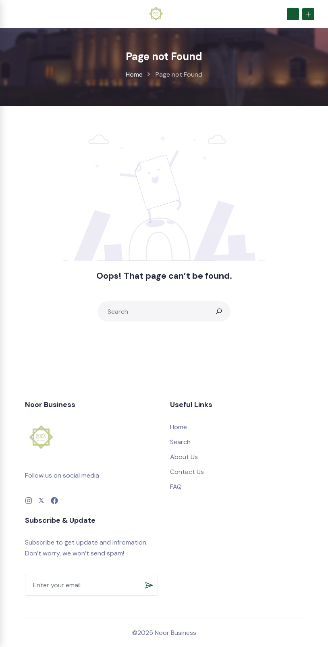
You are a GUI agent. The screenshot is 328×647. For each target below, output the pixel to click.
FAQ (176, 486)
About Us (184, 457)
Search (180, 442)
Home (134, 74)
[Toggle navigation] (15, 14)
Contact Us (187, 472)
